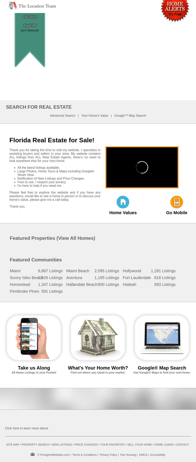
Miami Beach (77, 271)
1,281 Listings (163, 271)
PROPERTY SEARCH (36, 444)
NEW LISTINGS (62, 444)
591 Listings (52, 291)
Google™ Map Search (130, 115)
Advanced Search (62, 115)
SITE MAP (12, 444)
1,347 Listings (50, 284)
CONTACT (182, 444)
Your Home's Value (94, 115)
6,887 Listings (50, 271)
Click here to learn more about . (27, 428)
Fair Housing (128, 454)
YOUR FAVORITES (112, 444)
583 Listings (165, 284)
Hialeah (129, 284)
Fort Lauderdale (137, 277)
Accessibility (157, 454)
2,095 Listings (106, 271)
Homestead (20, 284)
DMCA (143, 454)
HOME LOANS (164, 444)
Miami (15, 271)
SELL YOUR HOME (139, 444)
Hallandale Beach (82, 284)
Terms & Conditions (84, 454)
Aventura (74, 277)
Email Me (30, 25)
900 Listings (108, 284)
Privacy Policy (108, 454)
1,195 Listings (106, 277)
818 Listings (165, 277)
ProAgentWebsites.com (54, 454)
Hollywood (132, 271)
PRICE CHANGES (86, 444)
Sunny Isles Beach (26, 277)
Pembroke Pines (24, 291)
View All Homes (75, 238)
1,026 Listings (50, 277)
